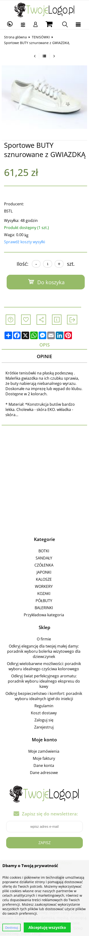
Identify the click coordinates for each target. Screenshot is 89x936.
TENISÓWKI (41, 37)
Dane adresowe (44, 772)
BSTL (8, 211)
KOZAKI (43, 593)
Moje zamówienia (43, 751)
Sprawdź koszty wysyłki (24, 241)
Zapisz (44, 842)
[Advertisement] (44, 479)
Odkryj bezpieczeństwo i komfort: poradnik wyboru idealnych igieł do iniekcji (43, 696)
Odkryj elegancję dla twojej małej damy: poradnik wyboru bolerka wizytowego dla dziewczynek (43, 651)
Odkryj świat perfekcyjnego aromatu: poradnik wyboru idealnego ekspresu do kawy (44, 681)
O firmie (44, 639)
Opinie (44, 356)
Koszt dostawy (44, 713)
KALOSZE (44, 579)
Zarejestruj (44, 727)
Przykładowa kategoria (44, 614)
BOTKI (43, 551)
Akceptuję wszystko (47, 927)
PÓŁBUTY (44, 600)
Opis (44, 345)
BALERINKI (44, 607)
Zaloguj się (43, 720)
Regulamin (43, 705)
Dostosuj (11, 927)
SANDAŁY (44, 558)
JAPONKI (44, 572)
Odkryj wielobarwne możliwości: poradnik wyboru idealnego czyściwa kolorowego (44, 666)
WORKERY (44, 586)
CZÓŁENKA (43, 565)
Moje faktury (44, 758)
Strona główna (15, 37)
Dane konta (43, 765)
